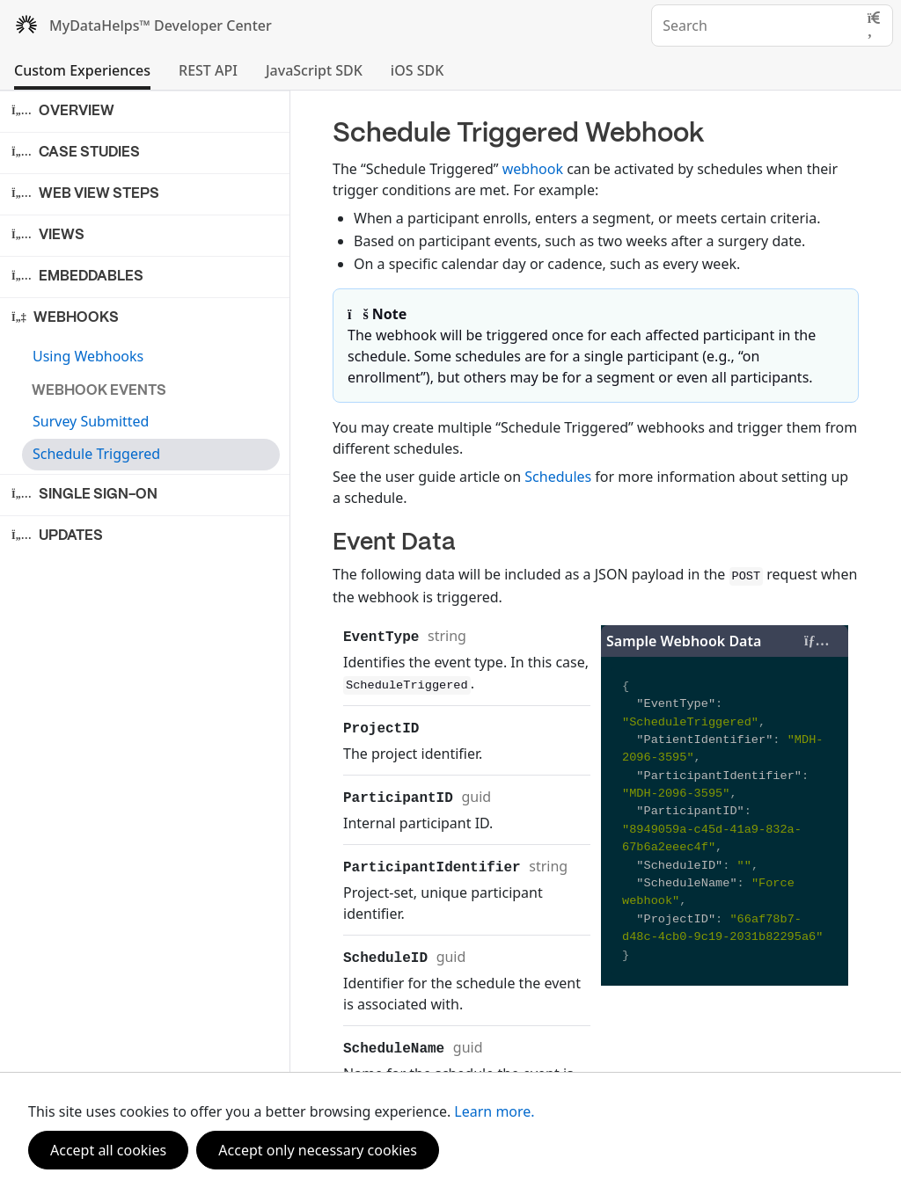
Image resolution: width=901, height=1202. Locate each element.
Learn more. (494, 1111)
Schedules (557, 476)
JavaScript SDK (314, 70)
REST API (208, 70)
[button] (145, 111)
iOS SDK (417, 70)
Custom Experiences (82, 70)
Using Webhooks (88, 356)
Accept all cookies (108, 1150)
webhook (532, 168)
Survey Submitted (91, 421)
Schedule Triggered (96, 453)
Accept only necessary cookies (317, 1150)
